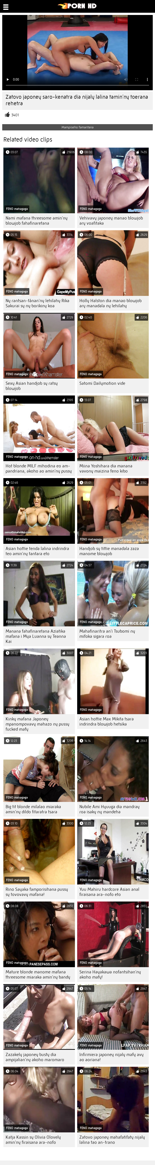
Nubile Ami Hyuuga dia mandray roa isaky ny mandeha (109, 809)
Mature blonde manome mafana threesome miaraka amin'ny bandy (38, 974)
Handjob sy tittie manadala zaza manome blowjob (109, 551)
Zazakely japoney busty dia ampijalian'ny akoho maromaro (35, 1057)
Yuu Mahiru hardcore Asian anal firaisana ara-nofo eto (109, 892)
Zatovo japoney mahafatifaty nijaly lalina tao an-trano (112, 1140)
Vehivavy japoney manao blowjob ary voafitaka (111, 220)
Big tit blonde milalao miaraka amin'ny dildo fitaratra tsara (33, 809)
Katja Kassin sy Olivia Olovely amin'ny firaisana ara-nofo (33, 1140)
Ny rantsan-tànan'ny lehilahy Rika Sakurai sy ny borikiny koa (37, 303)
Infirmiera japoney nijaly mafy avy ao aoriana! (111, 1057)
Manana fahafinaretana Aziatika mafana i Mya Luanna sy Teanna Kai (36, 636)
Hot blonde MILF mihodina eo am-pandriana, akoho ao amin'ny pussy (39, 468)
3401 (15, 115)
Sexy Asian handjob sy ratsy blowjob (32, 386)
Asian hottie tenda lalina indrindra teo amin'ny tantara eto (37, 551)
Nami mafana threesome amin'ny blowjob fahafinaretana (37, 220)
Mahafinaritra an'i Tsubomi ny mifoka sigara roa (107, 634)
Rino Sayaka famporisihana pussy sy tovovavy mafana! (37, 892)
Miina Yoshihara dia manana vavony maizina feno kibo (105, 468)
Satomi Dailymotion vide (102, 383)
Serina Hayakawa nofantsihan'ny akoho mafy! (110, 974)
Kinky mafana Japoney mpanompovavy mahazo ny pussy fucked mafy (37, 724)
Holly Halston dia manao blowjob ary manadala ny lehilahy (110, 303)
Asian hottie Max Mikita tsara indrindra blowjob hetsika (106, 721)
